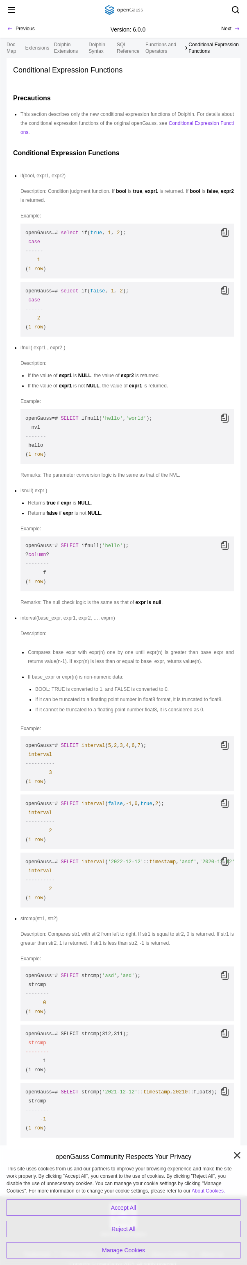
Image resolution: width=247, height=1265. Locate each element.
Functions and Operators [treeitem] (160, 48)
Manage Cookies (123, 1250)
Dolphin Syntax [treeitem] (96, 48)
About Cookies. (208, 1191)
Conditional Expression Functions (213, 48)
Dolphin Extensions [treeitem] (66, 48)
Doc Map (11, 48)
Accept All (123, 1207)
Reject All (123, 1229)
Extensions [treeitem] (37, 48)
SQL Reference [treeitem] (128, 48)
